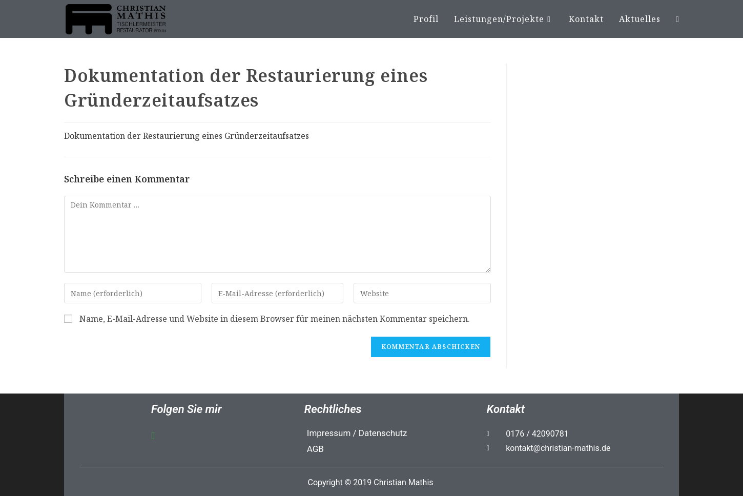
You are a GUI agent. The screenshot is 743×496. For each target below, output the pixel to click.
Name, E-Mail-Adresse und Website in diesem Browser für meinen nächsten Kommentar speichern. (274, 319)
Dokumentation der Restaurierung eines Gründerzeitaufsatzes (186, 135)
